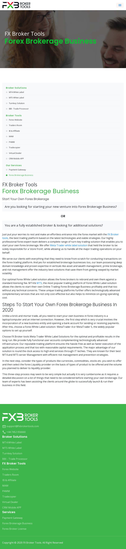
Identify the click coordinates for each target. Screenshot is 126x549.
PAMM (12, 142)
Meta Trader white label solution (68, 245)
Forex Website (15, 119)
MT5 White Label (16, 97)
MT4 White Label (16, 92)
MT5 (39, 283)
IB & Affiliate (14, 130)
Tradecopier (14, 147)
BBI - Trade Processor (19, 108)
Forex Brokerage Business (21, 175)
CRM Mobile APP (16, 158)
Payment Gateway (17, 169)
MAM (11, 136)
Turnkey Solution (17, 103)
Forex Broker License (14, 528)
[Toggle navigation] (120, 5)
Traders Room (15, 125)
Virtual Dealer (15, 153)
